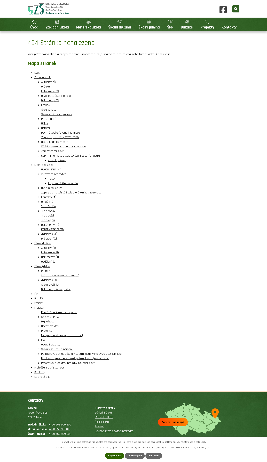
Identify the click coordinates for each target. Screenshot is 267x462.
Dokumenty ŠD (50, 257)
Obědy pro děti (50, 326)
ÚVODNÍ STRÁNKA (51, 169)
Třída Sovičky (48, 206)
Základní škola (57, 27)
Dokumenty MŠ (50, 225)
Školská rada (49, 110)
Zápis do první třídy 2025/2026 (60, 137)
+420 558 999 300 (60, 425)
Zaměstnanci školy (52, 151)
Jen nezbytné (135, 455)
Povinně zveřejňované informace (60, 133)
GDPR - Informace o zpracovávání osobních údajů (70, 156)
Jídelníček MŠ (49, 234)
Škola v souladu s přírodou (57, 349)
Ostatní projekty (50, 344)
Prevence (46, 331)
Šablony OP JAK (50, 317)
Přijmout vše (114, 455)
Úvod (34, 27)
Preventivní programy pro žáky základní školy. (68, 363)
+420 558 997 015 (59, 429)
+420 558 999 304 (60, 434)
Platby (52, 179)
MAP (43, 340)
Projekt (38, 303)
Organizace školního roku (56, 96)
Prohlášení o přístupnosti (49, 368)
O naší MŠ (47, 202)
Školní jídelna (149, 27)
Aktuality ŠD (48, 248)
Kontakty (229, 27)
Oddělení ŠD (48, 262)
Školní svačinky (50, 285)
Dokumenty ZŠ (50, 100)
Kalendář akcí (42, 377)
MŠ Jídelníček (49, 239)
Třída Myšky (48, 211)
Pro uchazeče (49, 119)
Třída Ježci (47, 216)
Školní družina (119, 27)
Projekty (207, 27)
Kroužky (45, 105)
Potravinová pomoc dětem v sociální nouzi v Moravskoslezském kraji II (82, 354)
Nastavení (153, 455)
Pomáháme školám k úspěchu (59, 312)
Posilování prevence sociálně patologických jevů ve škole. (75, 358)
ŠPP (170, 27)
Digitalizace (47, 321)
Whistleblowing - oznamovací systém (63, 146)
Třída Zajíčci (48, 220)
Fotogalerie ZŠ (50, 91)
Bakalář (187, 27)
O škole (45, 87)
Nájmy (44, 123)
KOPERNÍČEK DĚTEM (52, 229)
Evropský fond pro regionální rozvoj (62, 335)
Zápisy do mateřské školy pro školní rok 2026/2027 (72, 192)
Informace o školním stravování (59, 275)
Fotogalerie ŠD (50, 252)
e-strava (46, 271)
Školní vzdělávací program (56, 114)
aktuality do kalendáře (54, 142)
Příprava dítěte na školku (63, 183)
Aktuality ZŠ (48, 82)
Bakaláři (99, 426)
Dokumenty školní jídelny (55, 289)
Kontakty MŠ (49, 197)
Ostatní (45, 128)
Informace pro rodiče (53, 174)
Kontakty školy (57, 160)
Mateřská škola (88, 27)
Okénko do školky (51, 188)
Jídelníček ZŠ (49, 280)
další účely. (201, 442)
